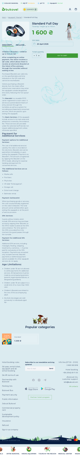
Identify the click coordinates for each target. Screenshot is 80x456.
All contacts (73, 386)
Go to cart (62, 55)
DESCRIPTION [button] (8, 45)
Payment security (9, 395)
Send (51, 368)
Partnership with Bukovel (9, 381)
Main (4, 17)
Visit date (35, 40)
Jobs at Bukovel (9, 404)
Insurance (6, 421)
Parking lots (7, 386)
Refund (5, 425)
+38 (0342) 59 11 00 (70, 373)
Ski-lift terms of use (10, 375)
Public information (10, 399)
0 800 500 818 (72, 365)
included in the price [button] (21, 45)
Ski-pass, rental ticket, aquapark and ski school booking (11, 369)
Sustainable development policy (10, 415)
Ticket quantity (38, 52)
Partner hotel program (40, 397)
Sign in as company (10, 430)
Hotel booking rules (10, 362)
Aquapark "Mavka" (15, 17)
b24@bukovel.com (71, 382)
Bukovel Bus (7, 390)
